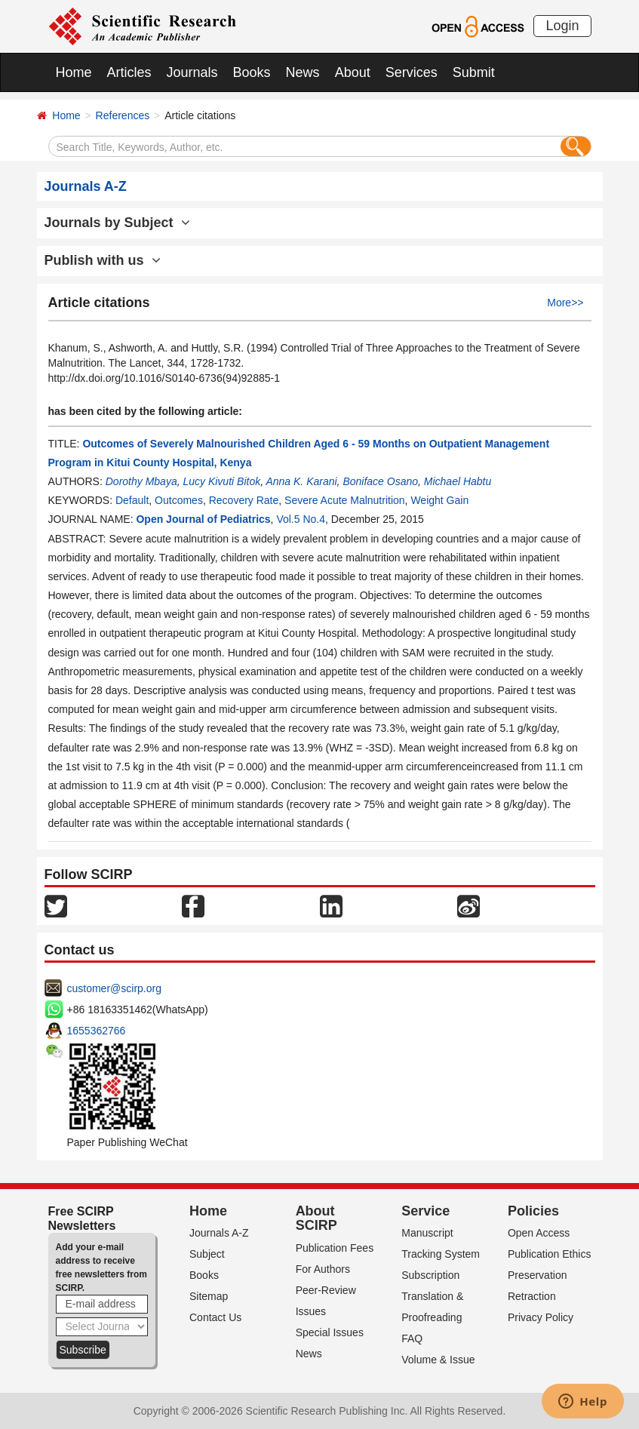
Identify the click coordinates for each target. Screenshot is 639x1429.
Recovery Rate (244, 500)
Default (132, 500)
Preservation (537, 1275)
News (303, 72)
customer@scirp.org (114, 988)
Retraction (532, 1296)
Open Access (539, 1233)
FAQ (411, 1338)
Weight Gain (439, 500)
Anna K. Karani (301, 481)
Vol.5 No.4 (300, 519)
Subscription (430, 1275)
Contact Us (215, 1317)
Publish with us (103, 260)
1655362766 (96, 1031)
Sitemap (208, 1296)
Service (425, 1210)
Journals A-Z (219, 1233)
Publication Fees (335, 1248)
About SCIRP (316, 1218)
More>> (565, 303)
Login (562, 25)
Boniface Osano (380, 481)
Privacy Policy (540, 1317)
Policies (533, 1210)
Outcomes (179, 500)
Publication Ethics (549, 1254)
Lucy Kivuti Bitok (221, 481)
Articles (129, 72)
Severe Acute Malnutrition (344, 500)
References (123, 115)
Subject (207, 1254)
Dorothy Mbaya (141, 481)
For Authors (323, 1269)
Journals (192, 72)
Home (74, 72)
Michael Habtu (458, 481)
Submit (474, 72)
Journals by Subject (117, 222)
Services (412, 72)
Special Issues (330, 1332)
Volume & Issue (438, 1360)
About (352, 72)
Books (252, 72)
